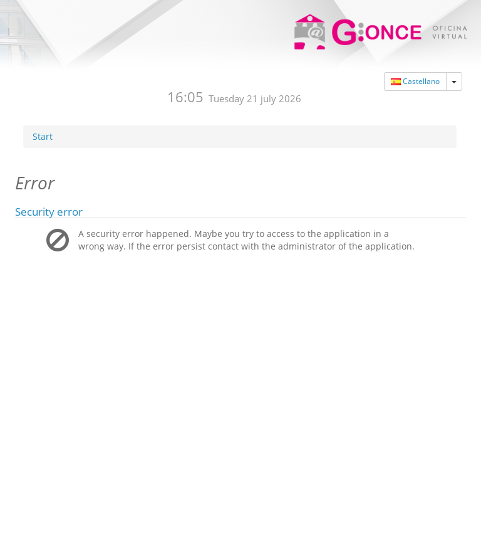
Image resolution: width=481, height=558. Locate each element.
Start (43, 118)
